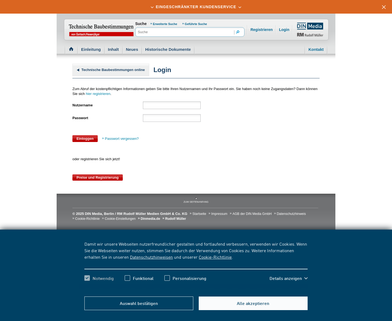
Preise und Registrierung (97, 177)
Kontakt (316, 49)
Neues (132, 49)
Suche (141, 23)
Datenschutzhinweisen (151, 257)
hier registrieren (98, 94)
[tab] (196, 7)
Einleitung (91, 49)
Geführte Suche (196, 24)
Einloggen (85, 139)
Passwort (80, 118)
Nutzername (82, 105)
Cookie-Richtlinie (215, 257)
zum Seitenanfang (196, 201)
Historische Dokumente (168, 49)
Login (284, 29)
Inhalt (113, 49)
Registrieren (261, 29)
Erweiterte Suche (165, 24)
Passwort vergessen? (122, 139)
